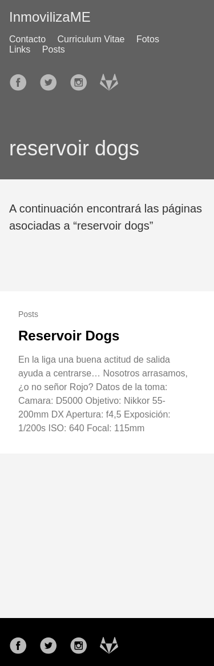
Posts (53, 49)
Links (19, 49)
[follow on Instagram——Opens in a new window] (82, 79)
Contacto (27, 39)
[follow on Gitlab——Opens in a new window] (112, 79)
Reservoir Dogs (68, 335)
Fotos (147, 39)
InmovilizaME (50, 17)
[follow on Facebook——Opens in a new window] (21, 79)
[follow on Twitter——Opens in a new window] (51, 79)
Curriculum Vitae (91, 39)
